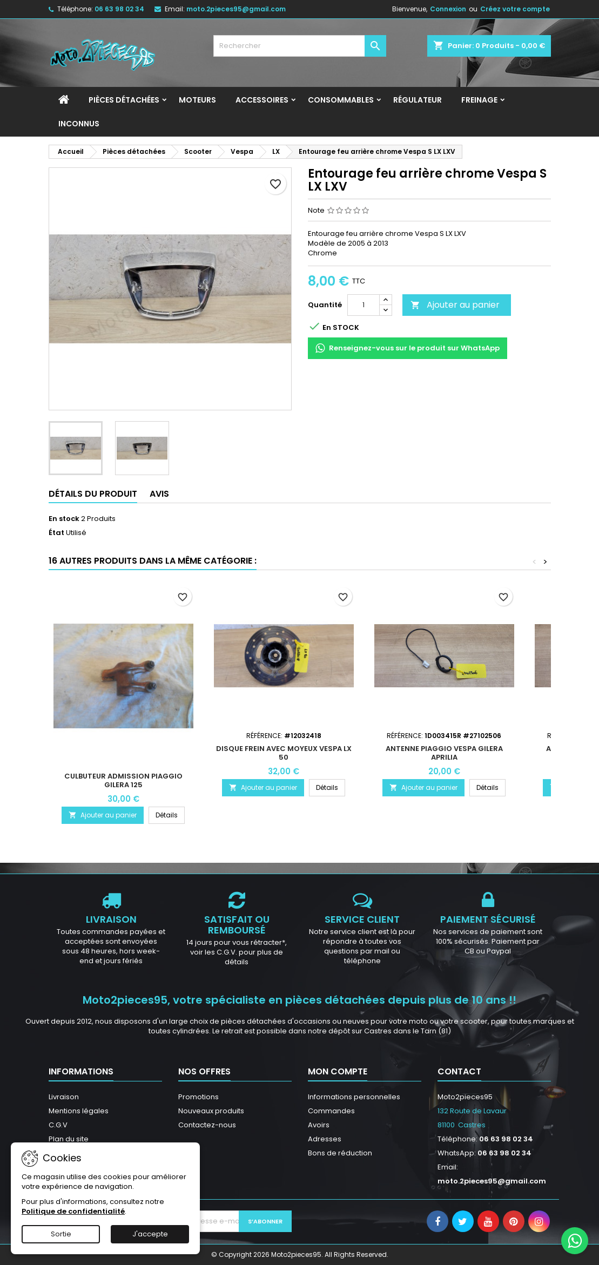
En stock (64, 519)
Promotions (198, 1097)
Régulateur (417, 99)
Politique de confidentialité (73, 1211)
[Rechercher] (299, 46)
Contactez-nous (207, 1125)
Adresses (324, 1139)
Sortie (61, 1234)
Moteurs (197, 99)
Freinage (479, 99)
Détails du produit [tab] (93, 494)
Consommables (341, 99)
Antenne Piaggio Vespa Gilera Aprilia (444, 752)
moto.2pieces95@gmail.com (236, 8)
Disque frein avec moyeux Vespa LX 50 (284, 752)
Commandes (331, 1111)
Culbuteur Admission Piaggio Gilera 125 (123, 780)
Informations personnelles (354, 1097)
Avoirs (318, 1125)
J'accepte (150, 1234)
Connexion (448, 8)
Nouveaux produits (211, 1111)
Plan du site (69, 1139)
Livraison (64, 1097)
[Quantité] (363, 305)
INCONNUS (78, 123)
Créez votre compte (515, 8)
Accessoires (261, 99)
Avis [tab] (159, 494)
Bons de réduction (340, 1153)
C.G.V (58, 1125)
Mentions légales (79, 1111)
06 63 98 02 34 (119, 8)
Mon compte (337, 1071)
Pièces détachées (124, 99)
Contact (459, 1071)
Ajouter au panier (455, 305)
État (56, 533)
